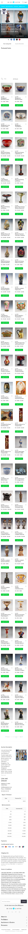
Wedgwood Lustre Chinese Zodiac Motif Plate (5, 126)
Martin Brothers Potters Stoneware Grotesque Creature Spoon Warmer (6, 506)
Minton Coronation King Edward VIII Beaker (19, 615)
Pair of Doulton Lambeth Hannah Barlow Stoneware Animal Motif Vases (6, 533)
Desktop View (24, 929)
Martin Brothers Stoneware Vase (19, 506)
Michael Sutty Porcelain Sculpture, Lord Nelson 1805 (20, 669)
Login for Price (5, 105)
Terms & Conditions (15, 929)
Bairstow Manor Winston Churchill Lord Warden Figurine (19, 724)
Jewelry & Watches (23, 6)
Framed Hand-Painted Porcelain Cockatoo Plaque (19, 397)
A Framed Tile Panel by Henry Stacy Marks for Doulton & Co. (6, 425)
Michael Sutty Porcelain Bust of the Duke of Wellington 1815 (19, 642)
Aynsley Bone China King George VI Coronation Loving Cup (6, 615)
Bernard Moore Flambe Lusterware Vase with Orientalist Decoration (5, 370)
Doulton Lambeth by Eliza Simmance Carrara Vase (5, 561)
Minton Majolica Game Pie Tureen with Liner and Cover (6, 343)
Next (21, 736)
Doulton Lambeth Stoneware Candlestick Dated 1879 (5, 588)
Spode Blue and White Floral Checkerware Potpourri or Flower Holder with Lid (5, 479)
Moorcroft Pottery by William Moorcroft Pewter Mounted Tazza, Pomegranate (5, 207)
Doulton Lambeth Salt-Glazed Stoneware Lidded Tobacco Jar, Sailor (19, 561)
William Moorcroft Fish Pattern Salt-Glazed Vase (5, 234)
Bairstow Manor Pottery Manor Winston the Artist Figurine (5, 724)
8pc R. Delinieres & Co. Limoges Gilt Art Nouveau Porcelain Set (20, 479)
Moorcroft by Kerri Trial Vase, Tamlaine (20, 234)
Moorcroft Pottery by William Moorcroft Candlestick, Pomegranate (19, 180)
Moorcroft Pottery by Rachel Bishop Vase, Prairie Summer (5, 262)
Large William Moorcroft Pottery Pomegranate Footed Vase (5, 180)
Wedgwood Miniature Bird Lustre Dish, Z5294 (19, 98)
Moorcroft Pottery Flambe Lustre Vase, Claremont (6, 153)
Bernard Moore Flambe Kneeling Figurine (19, 370)
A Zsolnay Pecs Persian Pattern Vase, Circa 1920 (5, 397)
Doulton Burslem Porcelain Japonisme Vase (6, 289)
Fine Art (3, 6)
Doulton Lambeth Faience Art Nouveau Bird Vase (19, 289)
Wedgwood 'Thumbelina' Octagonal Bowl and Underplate (20, 126)
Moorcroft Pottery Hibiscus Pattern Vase (19, 262)
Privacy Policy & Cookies (5, 929)
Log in (25, 2)
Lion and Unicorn (11, 26)
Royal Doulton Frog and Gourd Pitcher (19, 343)
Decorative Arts (9, 6)
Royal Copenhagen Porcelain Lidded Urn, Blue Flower (19, 452)
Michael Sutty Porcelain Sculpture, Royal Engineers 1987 (6, 669)
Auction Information (19, 43)
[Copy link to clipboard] (8, 40)
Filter (5, 78)
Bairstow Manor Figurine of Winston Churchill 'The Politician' (20, 697)
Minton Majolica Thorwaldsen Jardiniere (19, 316)
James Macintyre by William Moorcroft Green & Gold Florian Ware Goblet (20, 207)
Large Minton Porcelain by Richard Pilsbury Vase (6, 316)
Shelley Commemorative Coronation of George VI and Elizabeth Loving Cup (19, 588)
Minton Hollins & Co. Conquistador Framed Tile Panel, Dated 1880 (20, 425)
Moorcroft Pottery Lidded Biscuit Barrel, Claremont (19, 153)
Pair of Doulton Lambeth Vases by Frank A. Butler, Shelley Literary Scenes (19, 533)
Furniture (16, 6)
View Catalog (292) (20, 36)
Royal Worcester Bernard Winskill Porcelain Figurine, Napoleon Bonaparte (5, 697)
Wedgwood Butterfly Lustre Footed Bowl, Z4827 (6, 98)
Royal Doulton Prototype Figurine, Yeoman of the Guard (5, 642)
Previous (7, 736)
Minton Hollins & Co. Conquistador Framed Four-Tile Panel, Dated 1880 (6, 452)
